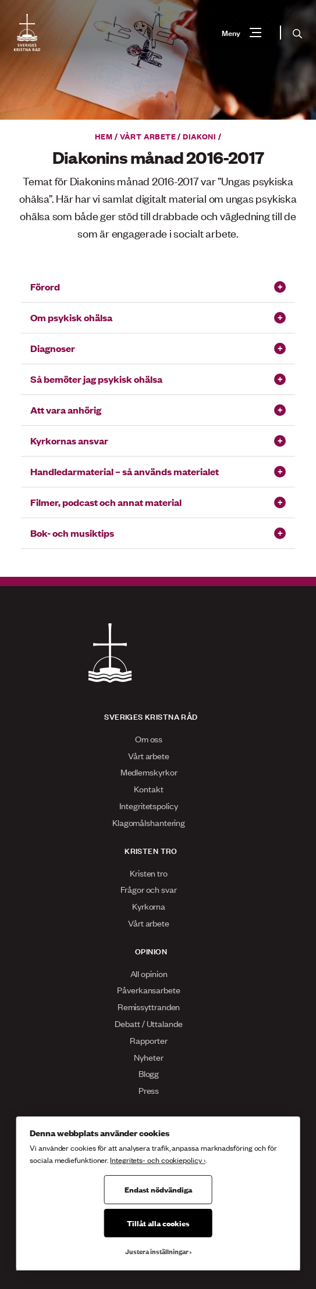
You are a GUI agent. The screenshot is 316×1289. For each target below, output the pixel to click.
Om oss (148, 739)
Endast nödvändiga (158, 1189)
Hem (103, 136)
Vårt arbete (148, 136)
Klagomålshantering (148, 822)
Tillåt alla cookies (158, 1223)
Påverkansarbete (148, 989)
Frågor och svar (148, 889)
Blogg (149, 1073)
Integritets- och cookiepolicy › (157, 1159)
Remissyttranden (149, 1006)
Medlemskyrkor (148, 772)
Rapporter (148, 1040)
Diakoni (199, 136)
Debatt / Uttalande (148, 1023)
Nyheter (148, 1057)
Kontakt (148, 788)
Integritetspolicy (148, 805)
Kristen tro (149, 873)
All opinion (149, 973)
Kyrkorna (148, 906)
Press (149, 1090)
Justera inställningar (157, 1251)
